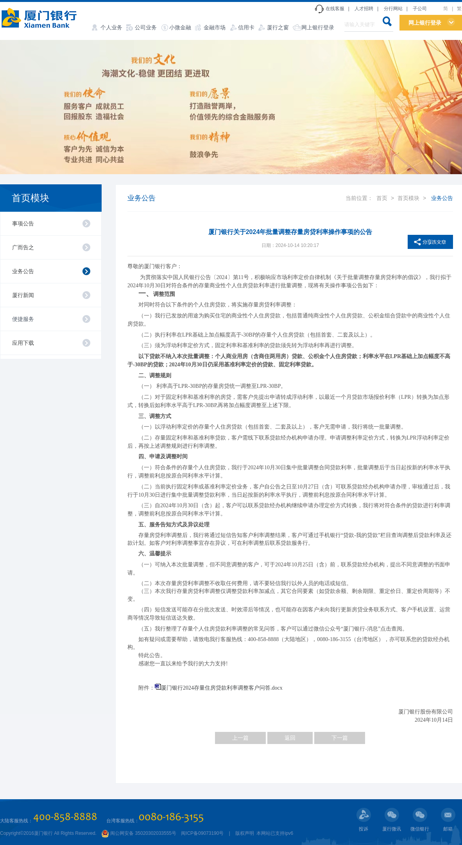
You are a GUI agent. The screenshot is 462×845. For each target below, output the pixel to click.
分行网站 (393, 8)
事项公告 (23, 223)
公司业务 (146, 27)
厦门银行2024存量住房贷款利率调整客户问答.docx (222, 688)
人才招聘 (364, 8)
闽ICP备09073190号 (202, 833)
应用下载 (23, 343)
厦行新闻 (23, 295)
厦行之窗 (278, 27)
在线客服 (335, 8)
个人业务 (111, 27)
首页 (381, 198)
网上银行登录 (317, 27)
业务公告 (23, 271)
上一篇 (240, 738)
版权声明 (244, 833)
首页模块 (30, 198)
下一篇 (339, 738)
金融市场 (215, 27)
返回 (290, 738)
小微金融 (180, 27)
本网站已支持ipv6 (274, 833)
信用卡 (246, 27)
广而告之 (23, 247)
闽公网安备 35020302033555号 (138, 833)
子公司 (420, 8)
